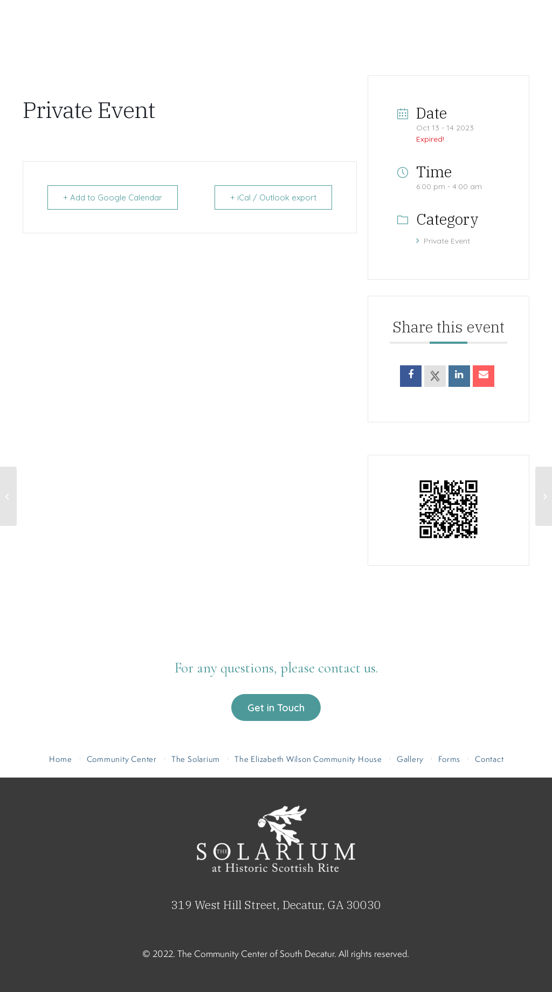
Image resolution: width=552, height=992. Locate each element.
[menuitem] (78, 61)
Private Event (443, 241)
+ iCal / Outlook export (273, 197)
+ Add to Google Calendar (112, 197)
